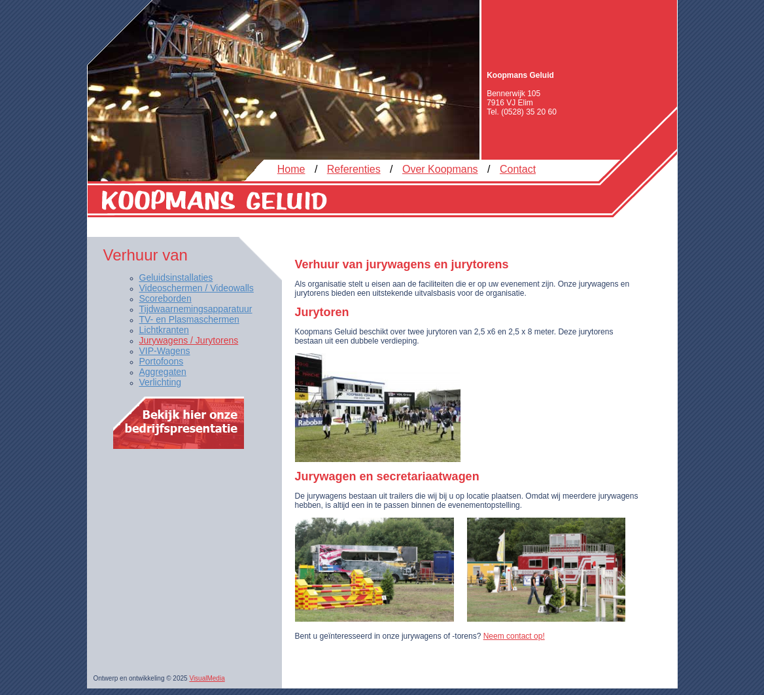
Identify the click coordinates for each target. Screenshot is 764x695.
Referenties (354, 169)
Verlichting (160, 382)
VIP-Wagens (164, 351)
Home (291, 169)
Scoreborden (165, 298)
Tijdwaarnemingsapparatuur (195, 309)
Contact (518, 169)
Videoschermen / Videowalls (196, 288)
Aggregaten (162, 371)
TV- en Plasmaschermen (189, 319)
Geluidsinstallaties (176, 277)
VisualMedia (206, 678)
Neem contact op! (514, 636)
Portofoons (161, 361)
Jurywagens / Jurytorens (189, 340)
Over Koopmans (440, 169)
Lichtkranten (164, 330)
